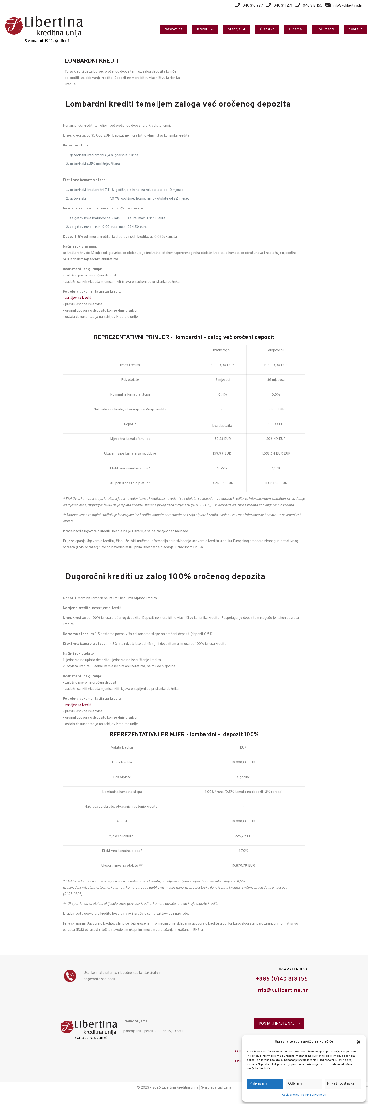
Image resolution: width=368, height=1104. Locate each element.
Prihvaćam (258, 1084)
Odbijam (295, 1084)
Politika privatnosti (313, 1095)
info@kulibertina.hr (282, 990)
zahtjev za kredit (78, 298)
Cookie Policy (290, 1095)
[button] (358, 1042)
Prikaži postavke (340, 1084)
